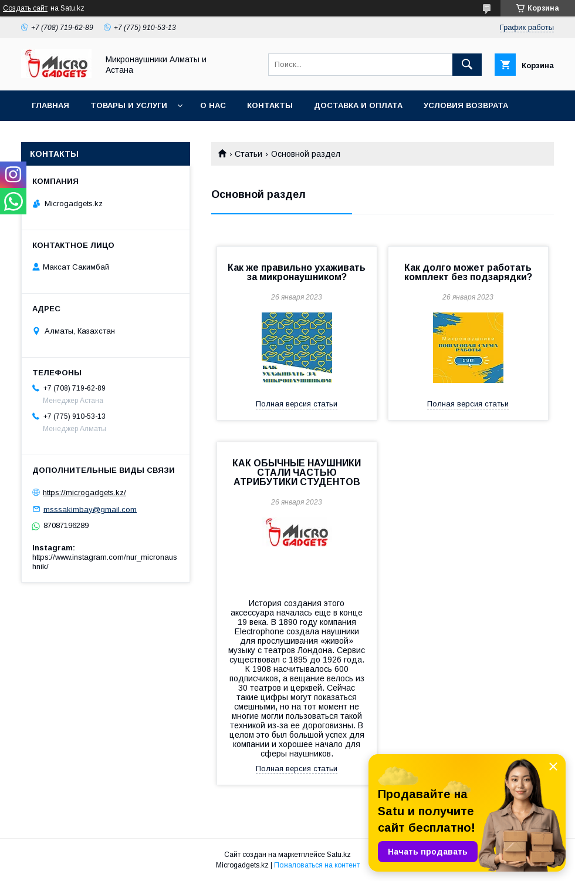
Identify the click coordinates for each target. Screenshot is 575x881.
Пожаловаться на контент (317, 865)
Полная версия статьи (296, 403)
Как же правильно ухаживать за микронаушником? (297, 272)
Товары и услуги (128, 105)
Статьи (248, 154)
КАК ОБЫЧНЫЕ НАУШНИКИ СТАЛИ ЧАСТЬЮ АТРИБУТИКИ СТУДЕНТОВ (296, 472)
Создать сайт (25, 8)
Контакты (270, 105)
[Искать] (467, 64)
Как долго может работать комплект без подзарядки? (468, 272)
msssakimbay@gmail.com (90, 509)
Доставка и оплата (358, 105)
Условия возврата (466, 105)
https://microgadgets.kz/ (84, 492)
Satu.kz (339, 854)
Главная (50, 105)
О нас (213, 105)
